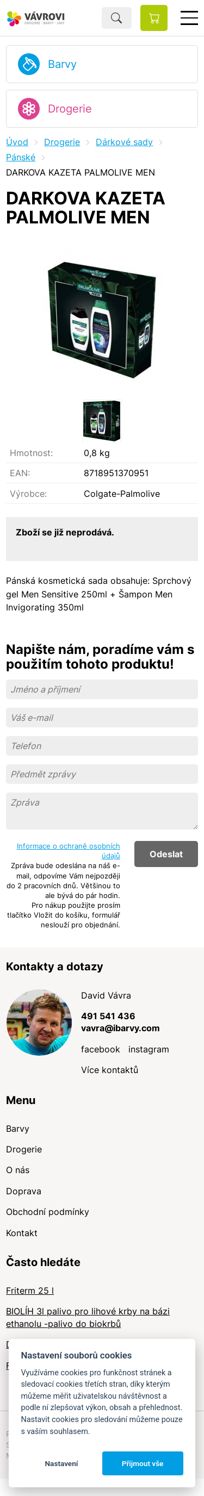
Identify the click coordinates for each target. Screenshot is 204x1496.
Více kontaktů (109, 1069)
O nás (17, 1169)
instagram (148, 1049)
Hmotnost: (31, 452)
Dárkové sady (124, 141)
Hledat (117, 18)
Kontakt (22, 1232)
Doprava (23, 1191)
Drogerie (70, 108)
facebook (100, 1049)
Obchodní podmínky (47, 1211)
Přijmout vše (143, 1463)
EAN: (20, 472)
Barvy (62, 64)
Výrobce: (28, 493)
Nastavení (61, 1463)
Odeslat (166, 854)
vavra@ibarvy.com (120, 1028)
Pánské (20, 157)
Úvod (17, 141)
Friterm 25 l (30, 1290)
